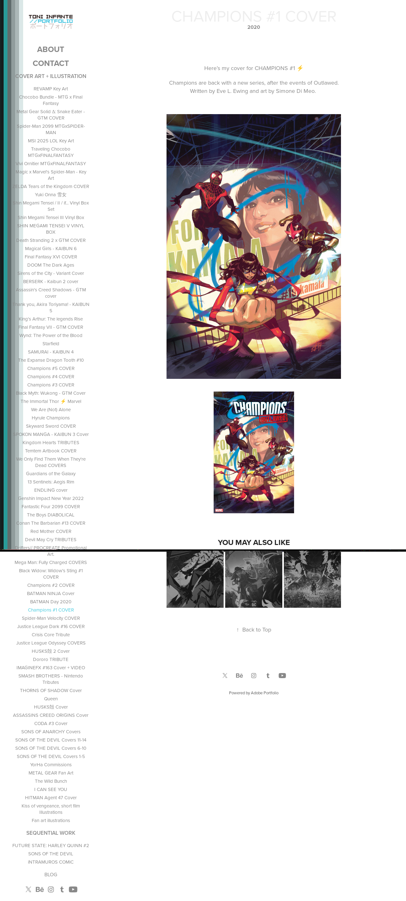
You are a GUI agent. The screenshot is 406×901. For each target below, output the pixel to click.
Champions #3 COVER (50, 384)
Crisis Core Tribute (51, 634)
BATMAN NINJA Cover (51, 593)
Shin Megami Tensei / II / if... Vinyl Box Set (51, 205)
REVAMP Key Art (51, 88)
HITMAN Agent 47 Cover (51, 797)
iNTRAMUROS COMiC (51, 862)
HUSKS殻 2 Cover (51, 651)
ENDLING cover (51, 490)
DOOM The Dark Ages (50, 265)
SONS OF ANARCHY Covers (51, 731)
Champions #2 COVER (51, 585)
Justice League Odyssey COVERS (51, 642)
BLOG (50, 874)
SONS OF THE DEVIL (50, 853)
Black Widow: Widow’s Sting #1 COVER (51, 573)
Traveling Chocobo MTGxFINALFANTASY (51, 152)
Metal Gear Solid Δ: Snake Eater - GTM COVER (50, 114)
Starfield (51, 343)
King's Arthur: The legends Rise (51, 318)
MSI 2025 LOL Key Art (51, 140)
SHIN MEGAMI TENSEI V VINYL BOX (50, 228)
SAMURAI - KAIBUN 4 (51, 351)
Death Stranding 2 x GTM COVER (51, 240)
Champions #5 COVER (51, 368)
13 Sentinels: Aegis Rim (51, 481)
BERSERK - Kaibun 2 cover (50, 281)
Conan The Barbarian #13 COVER (50, 523)
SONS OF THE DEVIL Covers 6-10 (50, 748)
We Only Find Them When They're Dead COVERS (51, 462)
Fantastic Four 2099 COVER (51, 506)
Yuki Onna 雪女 (51, 194)
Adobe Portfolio (264, 693)
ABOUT (50, 49)
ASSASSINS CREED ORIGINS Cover (50, 715)
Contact (51, 63)
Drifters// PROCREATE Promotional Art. (51, 550)
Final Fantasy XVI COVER (51, 256)
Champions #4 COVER (50, 376)
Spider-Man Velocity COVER (51, 618)
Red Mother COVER (50, 531)
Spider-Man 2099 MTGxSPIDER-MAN (51, 129)
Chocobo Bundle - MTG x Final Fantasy (50, 100)
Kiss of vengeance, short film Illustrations (51, 808)
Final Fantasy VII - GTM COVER (50, 327)
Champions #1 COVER (51, 609)
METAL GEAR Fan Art (51, 772)
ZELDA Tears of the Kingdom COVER (50, 186)
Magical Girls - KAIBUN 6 (51, 248)
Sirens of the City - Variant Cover (50, 273)
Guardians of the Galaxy (50, 473)
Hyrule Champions (51, 417)
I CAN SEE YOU (50, 789)
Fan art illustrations (51, 820)
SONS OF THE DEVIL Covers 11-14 (50, 739)
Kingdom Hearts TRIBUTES (51, 442)
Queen (51, 698)
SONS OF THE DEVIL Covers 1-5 (51, 756)
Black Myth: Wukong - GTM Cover (51, 393)
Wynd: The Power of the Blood (50, 335)
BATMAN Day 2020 (50, 601)
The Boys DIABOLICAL (51, 514)
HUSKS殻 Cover (51, 706)
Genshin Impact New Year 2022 (51, 498)
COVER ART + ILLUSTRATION (50, 76)
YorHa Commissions (51, 764)
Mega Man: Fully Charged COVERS (51, 562)
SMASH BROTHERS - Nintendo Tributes (50, 678)
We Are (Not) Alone (51, 409)
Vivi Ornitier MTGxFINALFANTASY (51, 163)
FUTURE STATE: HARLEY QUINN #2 (50, 845)
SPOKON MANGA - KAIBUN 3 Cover (51, 434)
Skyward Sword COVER (51, 426)
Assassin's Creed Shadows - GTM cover (51, 292)
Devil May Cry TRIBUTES (50, 539)
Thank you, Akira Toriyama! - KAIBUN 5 (50, 307)
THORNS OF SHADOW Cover (51, 690)
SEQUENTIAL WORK (50, 833)
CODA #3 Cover (51, 723)
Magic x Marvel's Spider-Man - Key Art (51, 174)
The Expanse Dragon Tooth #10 (51, 360)
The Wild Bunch (51, 781)
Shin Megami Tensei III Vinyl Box (51, 217)
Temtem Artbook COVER (50, 450)
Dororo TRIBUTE (51, 659)
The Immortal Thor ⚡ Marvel (51, 401)
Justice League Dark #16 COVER (51, 626)
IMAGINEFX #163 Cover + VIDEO (50, 667)
